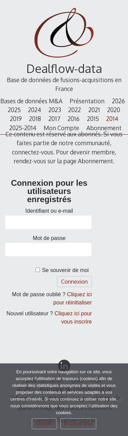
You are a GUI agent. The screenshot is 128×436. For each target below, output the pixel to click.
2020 (113, 110)
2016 (74, 118)
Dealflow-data (64, 68)
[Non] (119, 401)
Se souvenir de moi (65, 270)
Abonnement (104, 128)
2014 (112, 118)
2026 (118, 101)
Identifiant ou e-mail (49, 211)
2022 (74, 110)
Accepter (44, 423)
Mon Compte (61, 128)
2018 (35, 118)
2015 (93, 118)
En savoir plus (78, 423)
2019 (16, 118)
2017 (54, 118)
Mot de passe (49, 238)
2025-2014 (22, 128)
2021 (94, 110)
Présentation (87, 101)
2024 (34, 110)
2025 (14, 110)
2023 (54, 110)
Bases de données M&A (31, 101)
